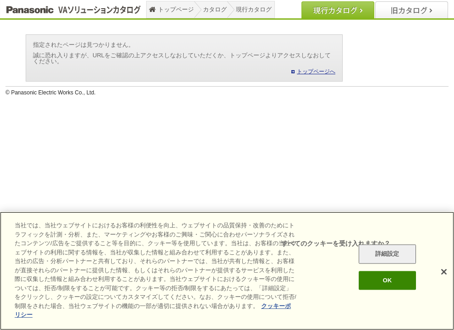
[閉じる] (444, 272)
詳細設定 (387, 254)
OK (387, 280)
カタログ (215, 9)
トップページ (176, 9)
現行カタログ (254, 9)
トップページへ (316, 71)
